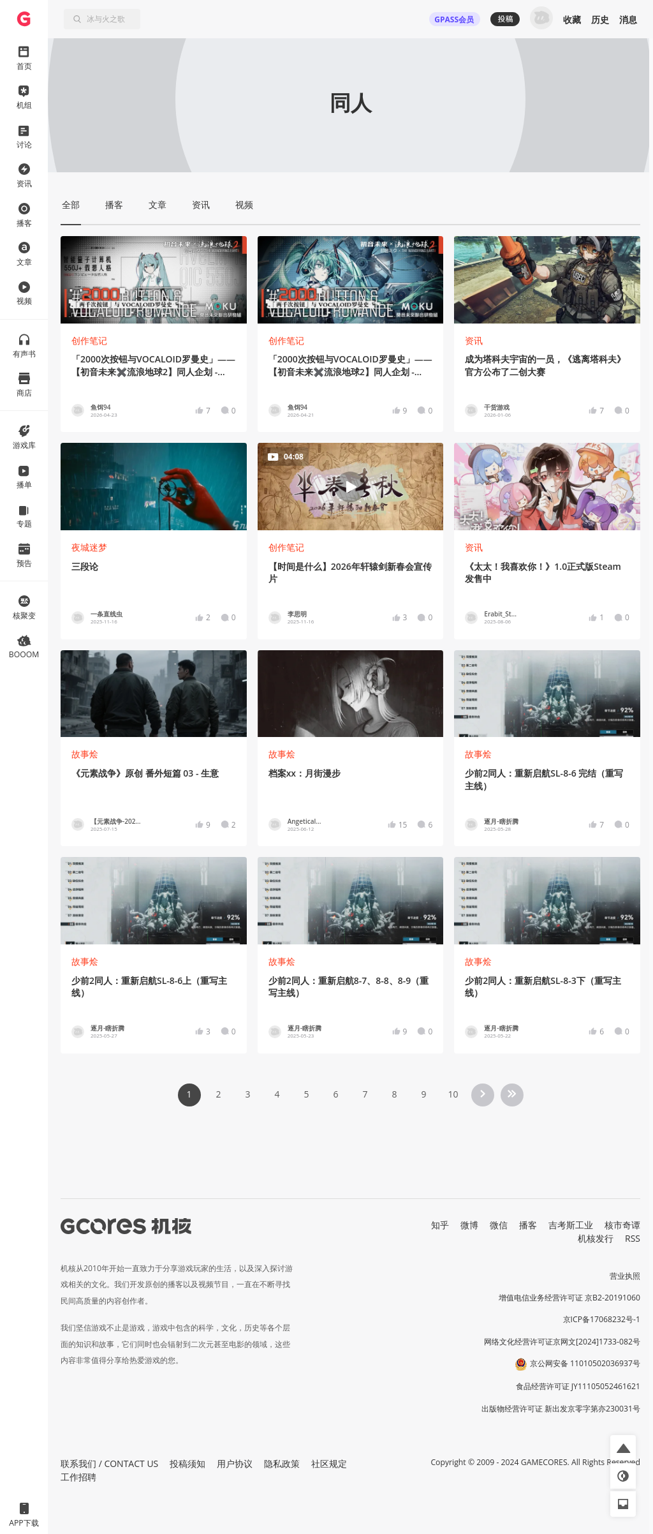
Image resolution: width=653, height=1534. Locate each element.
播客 (528, 1225)
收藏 (572, 19)
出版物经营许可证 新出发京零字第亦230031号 (560, 1408)
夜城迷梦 (89, 547)
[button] (623, 1448)
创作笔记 (89, 340)
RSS (632, 1238)
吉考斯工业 (570, 1225)
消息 (628, 19)
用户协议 (235, 1463)
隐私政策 (282, 1463)
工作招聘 (78, 1477)
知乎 (440, 1225)
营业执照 (625, 1275)
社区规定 (329, 1463)
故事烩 (84, 754)
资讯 (474, 340)
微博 (469, 1225)
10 (453, 1094)
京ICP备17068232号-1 (602, 1319)
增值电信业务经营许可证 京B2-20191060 (569, 1297)
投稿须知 (187, 1463)
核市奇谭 (622, 1225)
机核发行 (595, 1238)
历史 (600, 19)
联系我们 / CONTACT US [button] (109, 1463)
